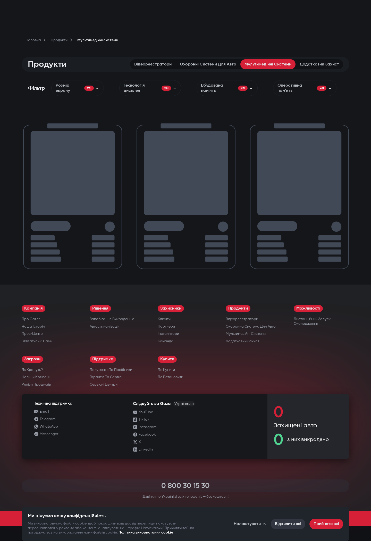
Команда (165, 341)
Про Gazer (31, 319)
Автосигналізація (105, 326)
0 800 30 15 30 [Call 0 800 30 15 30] (185, 485)
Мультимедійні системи (267, 64)
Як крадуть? (32, 370)
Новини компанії (36, 377)
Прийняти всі (326, 523)
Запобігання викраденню (112, 319)
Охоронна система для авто (251, 326)
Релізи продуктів (36, 384)
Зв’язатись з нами (37, 341)
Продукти (238, 308)
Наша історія (33, 326)
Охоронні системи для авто (208, 64)
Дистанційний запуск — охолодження (314, 321)
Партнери (166, 326)
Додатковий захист (319, 64)
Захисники (170, 308)
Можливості (308, 308)
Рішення (100, 308)
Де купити (166, 370)
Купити (167, 359)
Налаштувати (250, 523)
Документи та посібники (111, 370)
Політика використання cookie (146, 532)
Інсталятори (168, 333)
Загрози (32, 359)
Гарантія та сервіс (106, 377)
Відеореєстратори (153, 64)
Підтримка (102, 359)
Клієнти (164, 319)
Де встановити (170, 377)
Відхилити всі (288, 523)
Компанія (33, 308)
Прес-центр (32, 333)
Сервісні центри (103, 384)
